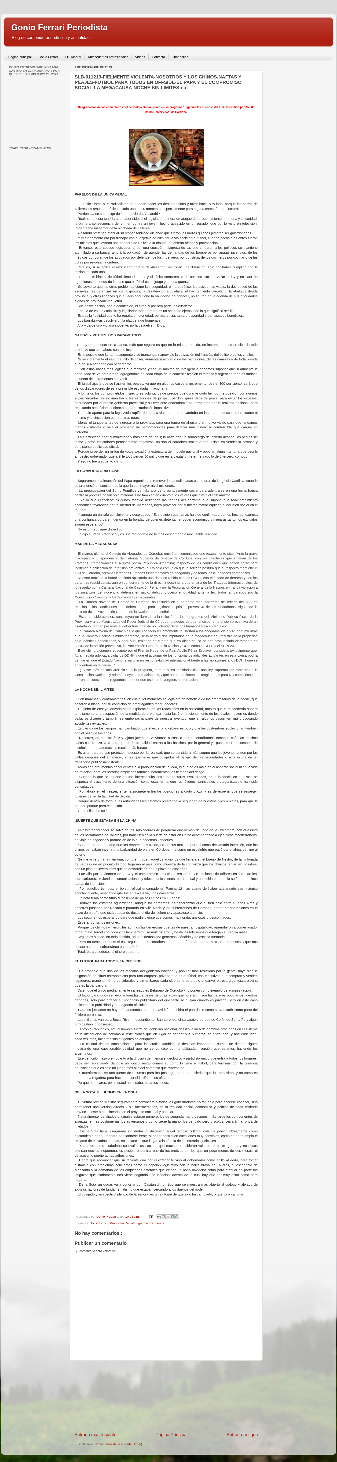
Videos (140, 57)
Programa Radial (122, 1223)
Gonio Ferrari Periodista (59, 27)
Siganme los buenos (150, 1223)
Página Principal (172, 1434)
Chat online (180, 57)
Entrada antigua (242, 1434)
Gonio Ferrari (48, 57)
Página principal (20, 57)
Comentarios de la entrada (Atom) (118, 1444)
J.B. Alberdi (73, 57)
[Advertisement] (166, 1396)
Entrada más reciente (95, 1434)
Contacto (158, 57)
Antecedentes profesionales (108, 57)
